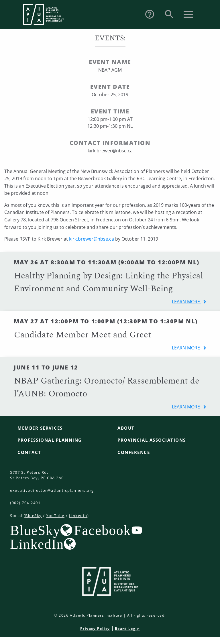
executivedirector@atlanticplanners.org (52, 490)
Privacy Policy (95, 628)
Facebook (102, 530)
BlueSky (33, 515)
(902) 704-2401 (25, 502)
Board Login (127, 628)
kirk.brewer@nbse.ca (91, 239)
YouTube (55, 515)
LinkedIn (78, 515)
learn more (186, 301)
